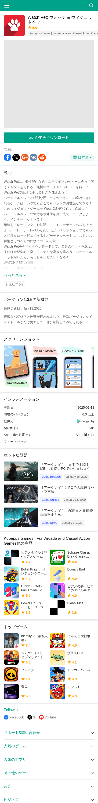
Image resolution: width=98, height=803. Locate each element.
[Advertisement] (44, 84)
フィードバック (15, 441)
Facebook (16, 717)
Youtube (51, 717)
